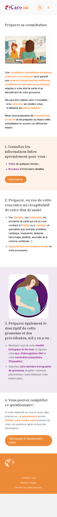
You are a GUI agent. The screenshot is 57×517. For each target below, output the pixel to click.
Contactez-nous (28, 478)
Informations (16, 179)
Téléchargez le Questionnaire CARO (26, 440)
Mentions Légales (29, 483)
